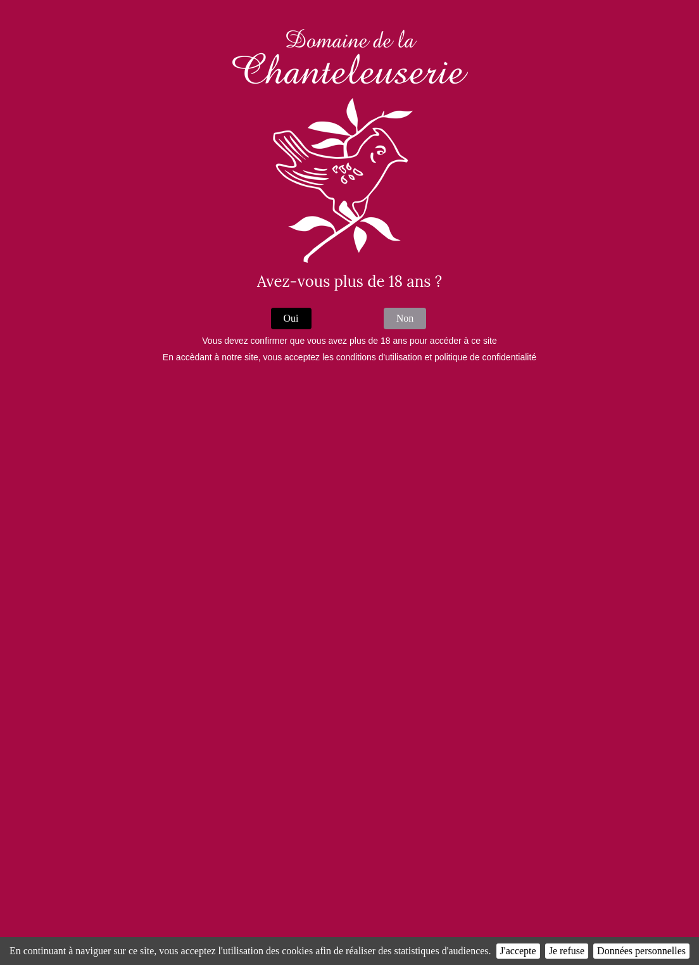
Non (405, 318)
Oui (291, 318)
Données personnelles (641, 950)
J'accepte (518, 950)
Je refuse (566, 950)
